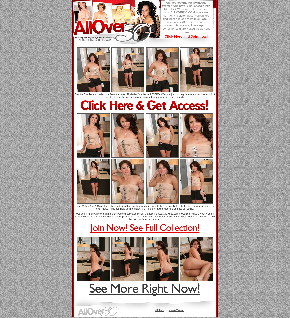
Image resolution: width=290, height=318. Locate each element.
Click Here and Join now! (186, 36)
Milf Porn (159, 310)
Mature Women (176, 310)
